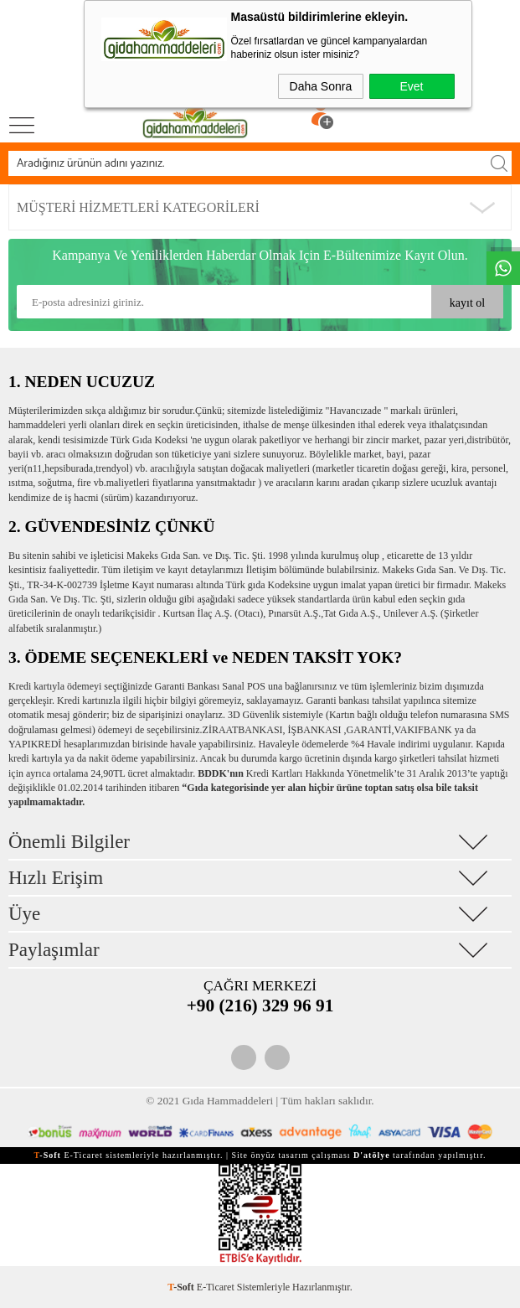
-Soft (182, 1287)
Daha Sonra (321, 86)
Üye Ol (361, 102)
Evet (411, 86)
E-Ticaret (215, 1287)
